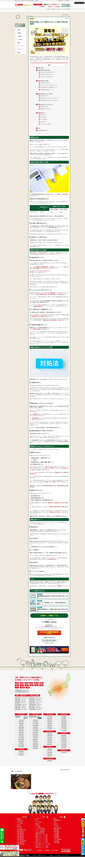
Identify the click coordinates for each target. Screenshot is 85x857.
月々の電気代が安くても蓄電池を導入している (49, 87)
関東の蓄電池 (56, 831)
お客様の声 (50, 6)
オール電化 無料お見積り (40, 828)
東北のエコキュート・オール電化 (42, 845)
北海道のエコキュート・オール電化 (42, 847)
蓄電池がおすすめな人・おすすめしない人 (45, 104)
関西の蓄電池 (56, 829)
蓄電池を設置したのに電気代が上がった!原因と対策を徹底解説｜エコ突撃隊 (26, 0)
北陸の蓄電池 (56, 837)
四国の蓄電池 (56, 836)
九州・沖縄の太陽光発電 (21, 840)
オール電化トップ (38, 818)
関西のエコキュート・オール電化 (42, 834)
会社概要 (60, 0)
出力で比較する (43, 117)
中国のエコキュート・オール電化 (42, 839)
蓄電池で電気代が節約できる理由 (44, 70)
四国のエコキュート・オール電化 (42, 840)
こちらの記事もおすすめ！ (43, 130)
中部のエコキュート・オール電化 (42, 837)
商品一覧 (18, 825)
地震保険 (19, 33)
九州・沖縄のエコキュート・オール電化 (43, 844)
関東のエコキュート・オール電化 (42, 836)
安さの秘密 (57, 6)
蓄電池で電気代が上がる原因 (43, 80)
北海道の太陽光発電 (20, 844)
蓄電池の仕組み (41, 67)
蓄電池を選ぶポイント (42, 112)
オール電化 (20, 39)
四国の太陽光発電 (20, 837)
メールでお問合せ (66, 0)
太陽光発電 (20, 36)
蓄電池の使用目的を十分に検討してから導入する (49, 100)
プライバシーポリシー (65, 855)
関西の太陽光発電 (20, 831)
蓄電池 (19, 42)
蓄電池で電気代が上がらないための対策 (45, 93)
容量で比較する (43, 114)
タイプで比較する (44, 119)
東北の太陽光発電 (20, 842)
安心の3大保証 (19, 821)
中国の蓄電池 (56, 834)
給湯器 (19, 52)
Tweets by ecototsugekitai (64, 769)
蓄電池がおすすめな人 (45, 106)
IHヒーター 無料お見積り (40, 831)
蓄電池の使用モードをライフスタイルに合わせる (49, 98)
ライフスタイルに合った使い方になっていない (49, 85)
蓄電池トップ (55, 818)
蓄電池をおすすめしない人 (45, 108)
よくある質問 (19, 828)
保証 (36, 820)
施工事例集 (43, 6)
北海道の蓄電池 (57, 842)
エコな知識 (20, 25)
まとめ (39, 128)
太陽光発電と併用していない (46, 82)
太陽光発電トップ (19, 818)
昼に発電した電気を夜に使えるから (47, 74)
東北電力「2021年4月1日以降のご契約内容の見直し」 (41, 270)
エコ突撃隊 (48, 9)
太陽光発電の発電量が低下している (47, 89)
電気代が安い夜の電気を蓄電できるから (48, 72)
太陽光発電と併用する (45, 95)
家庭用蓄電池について (58, 820)
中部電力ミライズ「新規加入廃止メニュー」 (39, 272)
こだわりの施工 (20, 823)
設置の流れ (19, 826)
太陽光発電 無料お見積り (21, 829)
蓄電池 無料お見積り (57, 828)
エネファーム (20, 49)
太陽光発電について (20, 820)
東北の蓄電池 (56, 840)
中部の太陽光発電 (20, 834)
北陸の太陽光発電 (20, 839)
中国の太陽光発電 (20, 836)
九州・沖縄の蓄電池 (57, 839)
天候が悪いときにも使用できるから (47, 76)
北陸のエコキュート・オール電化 (42, 842)
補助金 (19, 29)
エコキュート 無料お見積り (40, 829)
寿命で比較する (43, 121)
